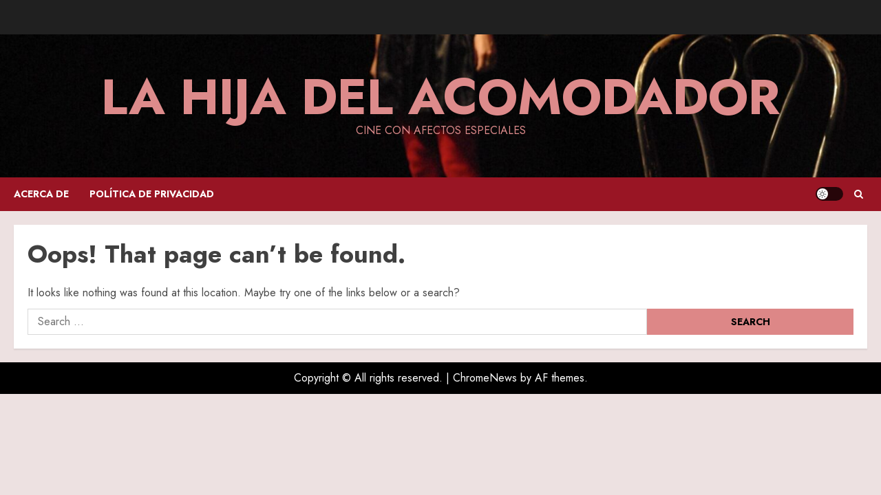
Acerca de (41, 194)
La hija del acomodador (440, 97)
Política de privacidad (151, 194)
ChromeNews (485, 378)
